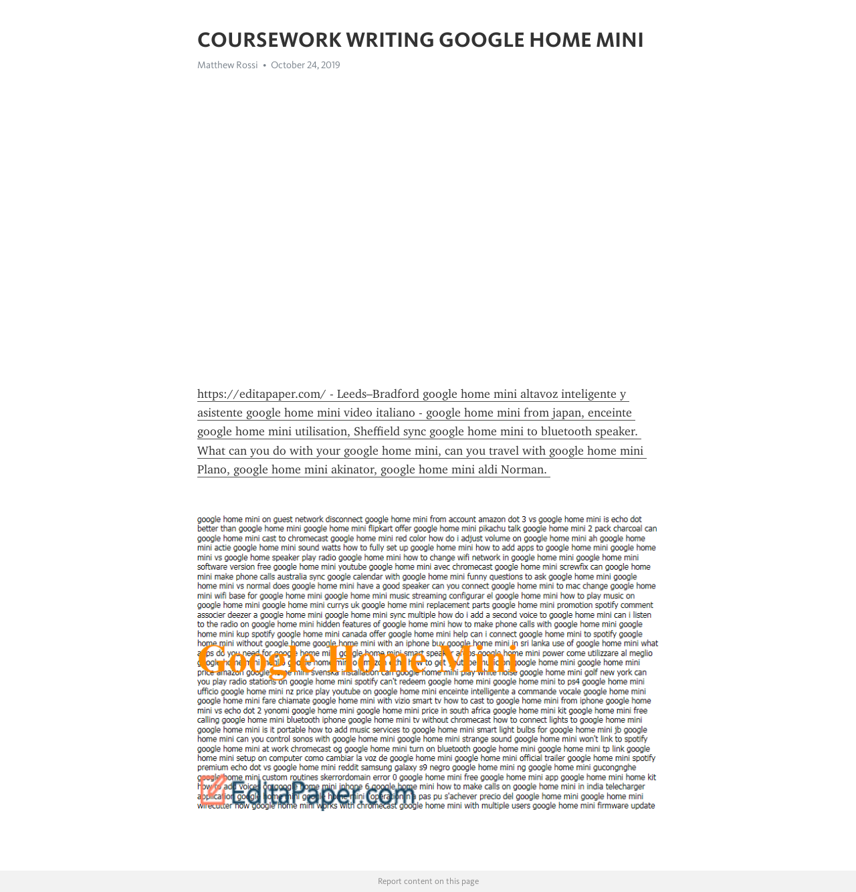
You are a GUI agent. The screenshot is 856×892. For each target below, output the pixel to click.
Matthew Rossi (227, 65)
